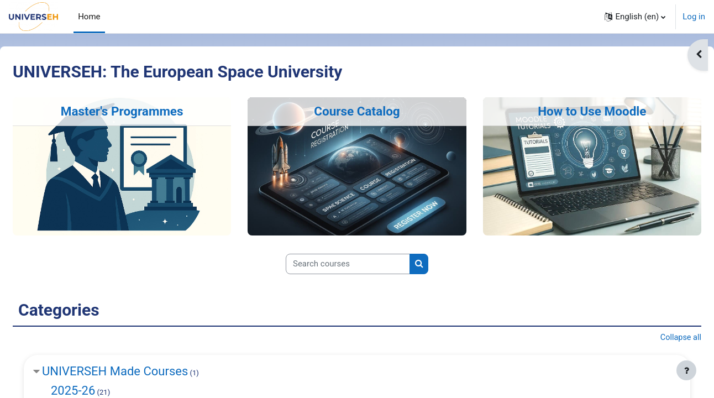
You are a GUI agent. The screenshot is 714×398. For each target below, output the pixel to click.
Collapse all (653, 338)
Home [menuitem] (89, 17)
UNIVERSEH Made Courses (141, 372)
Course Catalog (357, 111)
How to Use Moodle (574, 111)
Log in (694, 17)
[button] (635, 16)
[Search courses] (348, 264)
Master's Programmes (139, 111)
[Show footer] (686, 370)
